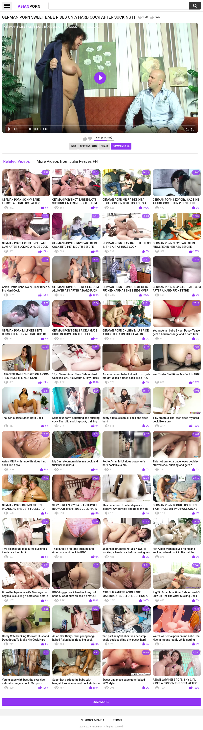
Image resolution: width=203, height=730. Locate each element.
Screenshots (88, 146)
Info (73, 146)
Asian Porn (97, 726)
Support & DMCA (92, 720)
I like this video (85, 139)
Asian (29, 6)
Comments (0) (121, 146)
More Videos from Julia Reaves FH (67, 161)
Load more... (101, 701)
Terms (117, 720)
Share (104, 146)
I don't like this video (90, 139)
